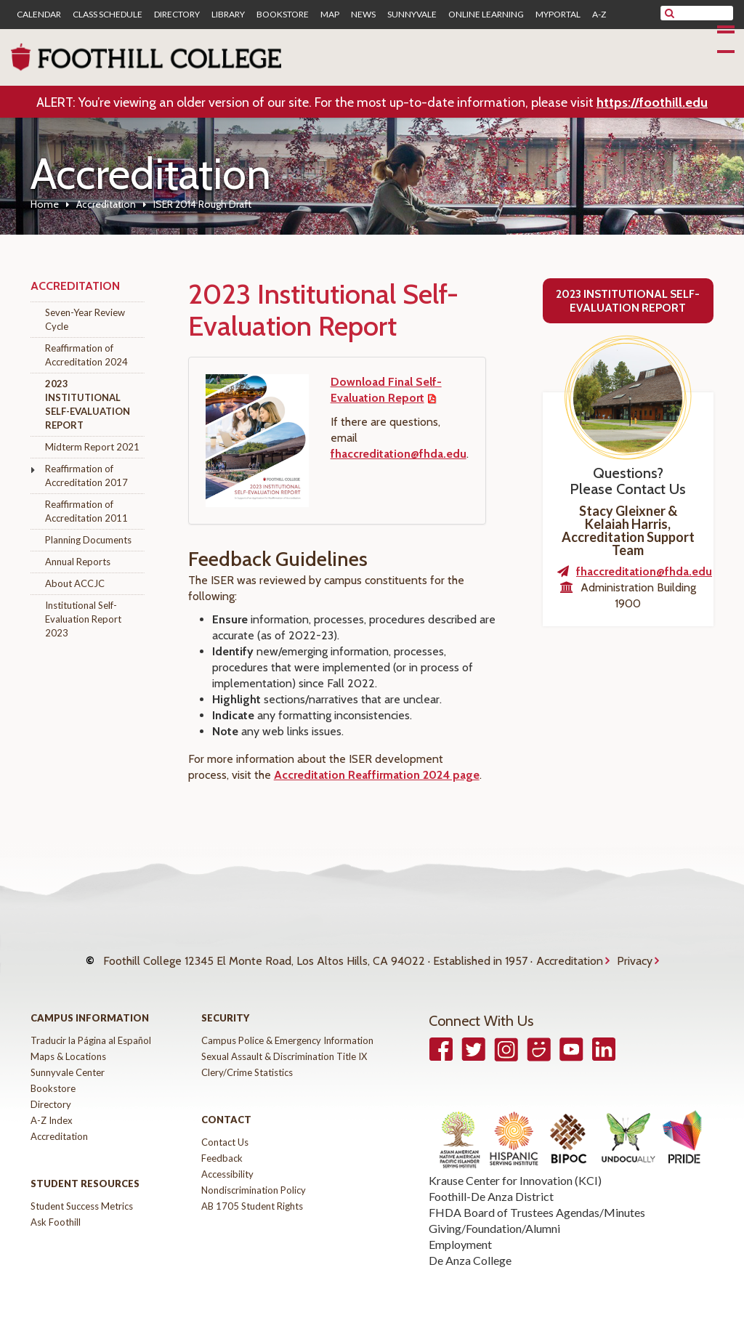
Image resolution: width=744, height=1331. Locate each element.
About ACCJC (75, 583)
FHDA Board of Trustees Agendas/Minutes (537, 1201)
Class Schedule (107, 14)
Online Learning (486, 14)
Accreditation (106, 204)
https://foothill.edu (652, 102)
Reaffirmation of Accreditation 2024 (86, 355)
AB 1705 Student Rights (252, 1194)
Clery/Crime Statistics (247, 1061)
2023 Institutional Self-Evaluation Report (87, 404)
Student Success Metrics (82, 1194)
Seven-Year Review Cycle (85, 319)
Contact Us (224, 1130)
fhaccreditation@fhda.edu (398, 454)
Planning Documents (88, 540)
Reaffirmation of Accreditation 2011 (86, 511)
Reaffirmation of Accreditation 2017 (86, 475)
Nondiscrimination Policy (253, 1178)
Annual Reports (77, 561)
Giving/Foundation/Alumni (494, 1217)
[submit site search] (669, 13)
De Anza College (470, 1249)
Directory (177, 14)
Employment (460, 1233)
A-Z (599, 14)
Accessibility (227, 1162)
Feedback (222, 1146)
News (363, 14)
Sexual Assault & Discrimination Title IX (284, 1045)
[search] (706, 13)
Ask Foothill (56, 1210)
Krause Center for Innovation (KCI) (515, 1169)
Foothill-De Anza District (491, 1185)
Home (45, 204)
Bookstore (282, 14)
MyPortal (558, 14)
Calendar (39, 14)
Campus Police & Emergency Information (287, 1029)
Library (228, 14)
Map (329, 14)
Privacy (634, 955)
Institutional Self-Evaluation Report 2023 (83, 619)
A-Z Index (52, 1108)
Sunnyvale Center (68, 1061)
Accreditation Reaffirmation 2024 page (377, 775)
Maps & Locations (68, 1045)
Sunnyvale (412, 14)
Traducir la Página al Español (91, 1029)
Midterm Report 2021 (92, 447)
